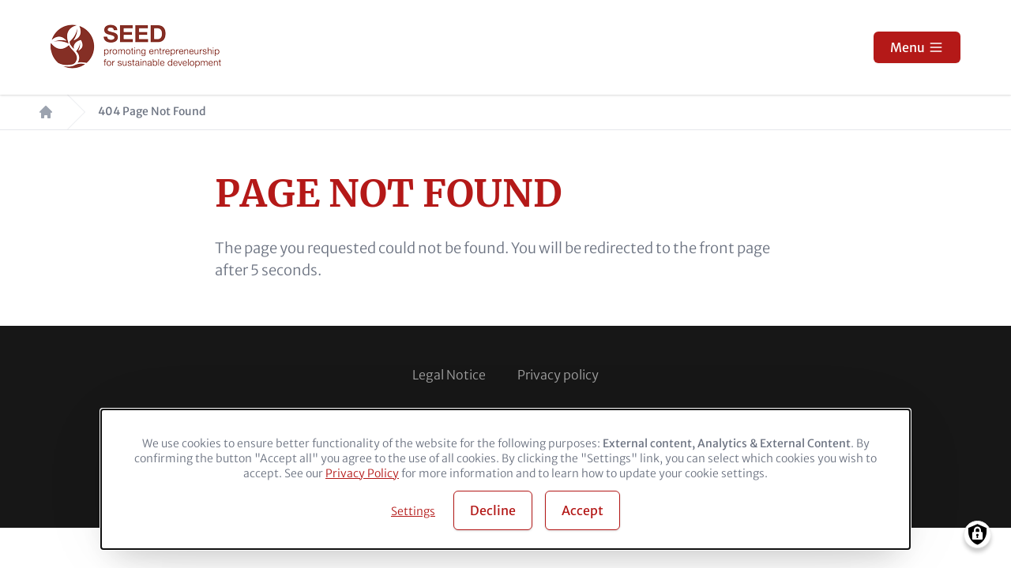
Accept (582, 510)
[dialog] (505, 479)
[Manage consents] (977, 534)
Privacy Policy (362, 473)
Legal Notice (449, 375)
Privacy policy (558, 375)
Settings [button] (413, 511)
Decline (493, 510)
